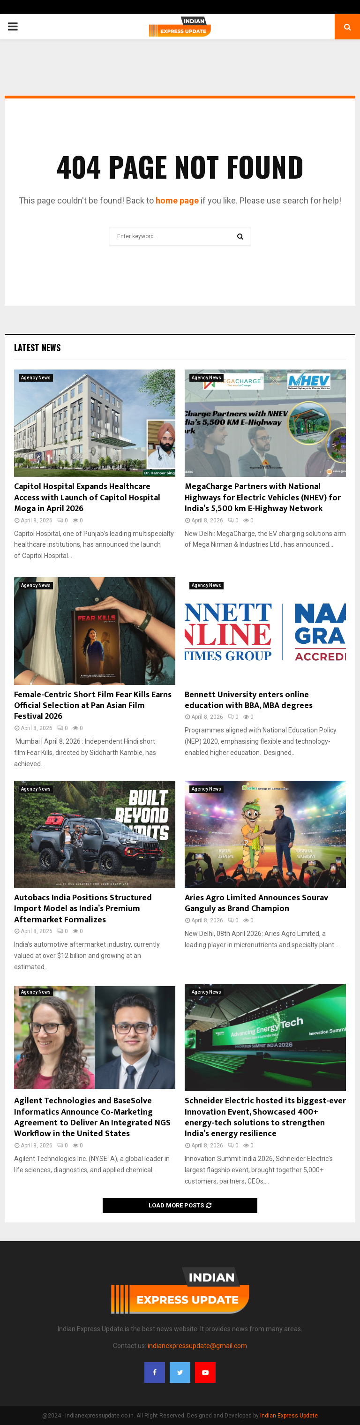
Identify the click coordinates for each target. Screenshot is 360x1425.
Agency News (36, 377)
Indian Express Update (289, 1415)
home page (177, 200)
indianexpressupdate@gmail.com (197, 1346)
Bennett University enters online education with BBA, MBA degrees (249, 700)
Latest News (37, 347)
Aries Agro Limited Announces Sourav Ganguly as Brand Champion (256, 903)
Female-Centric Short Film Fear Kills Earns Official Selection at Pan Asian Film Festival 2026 (93, 706)
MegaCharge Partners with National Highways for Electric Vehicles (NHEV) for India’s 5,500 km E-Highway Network (263, 498)
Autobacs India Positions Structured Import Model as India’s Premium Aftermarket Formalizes (83, 909)
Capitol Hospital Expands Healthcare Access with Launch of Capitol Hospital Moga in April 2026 (87, 498)
